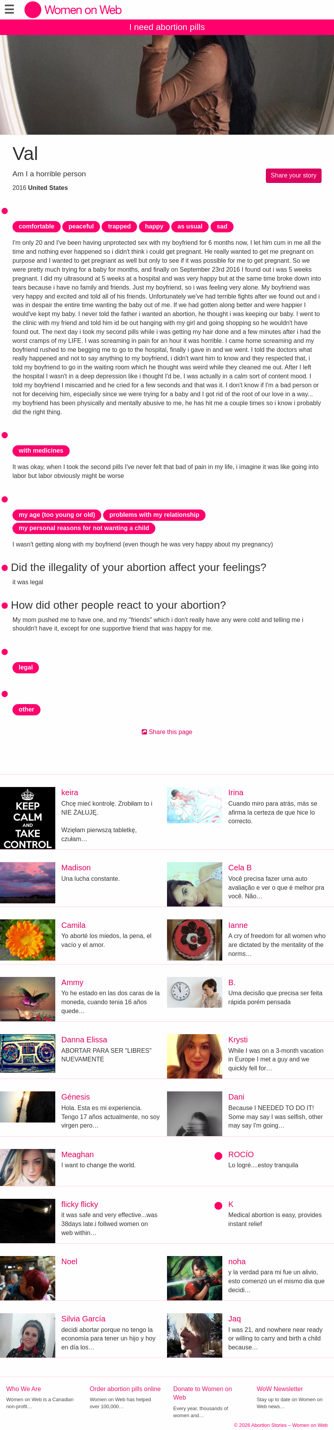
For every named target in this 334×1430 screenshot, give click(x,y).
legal (26, 667)
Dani (236, 1097)
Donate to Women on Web (202, 1393)
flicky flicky (80, 1204)
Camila (74, 925)
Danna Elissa (84, 1039)
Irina (236, 792)
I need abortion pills (167, 27)
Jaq (235, 1318)
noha (237, 1261)
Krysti (238, 1039)
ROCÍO (241, 1154)
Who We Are (23, 1389)
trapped (119, 226)
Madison (76, 867)
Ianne (238, 925)
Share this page (167, 732)
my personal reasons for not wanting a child (84, 528)
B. (232, 982)
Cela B (240, 867)
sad (222, 226)
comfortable (36, 226)
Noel (69, 1261)
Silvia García (83, 1318)
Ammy (73, 982)
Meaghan (78, 1154)
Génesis (76, 1097)
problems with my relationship (154, 514)
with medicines (41, 450)
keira (70, 792)
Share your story (293, 175)
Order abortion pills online (125, 1389)
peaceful (81, 226)
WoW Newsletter (280, 1389)
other (26, 709)
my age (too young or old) (57, 514)
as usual (190, 226)
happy (154, 226)
